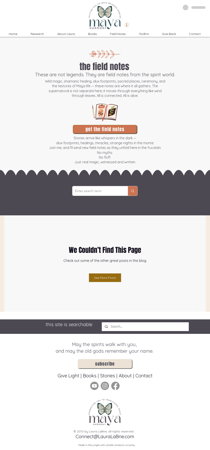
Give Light (69, 376)
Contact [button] (144, 376)
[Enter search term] (97, 191)
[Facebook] (115, 386)
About (125, 376)
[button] (143, 34)
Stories (107, 376)
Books (89, 376)
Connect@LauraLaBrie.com (105, 437)
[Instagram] (105, 386)
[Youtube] (94, 386)
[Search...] (145, 326)
